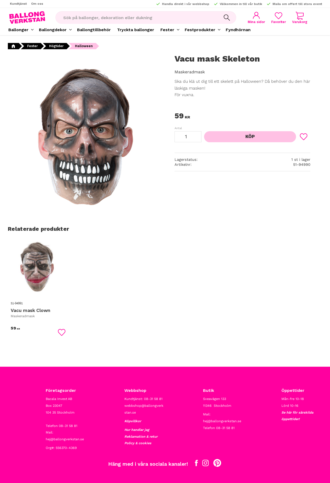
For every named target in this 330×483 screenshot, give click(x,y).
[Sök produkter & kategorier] (136, 17)
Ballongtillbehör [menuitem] (94, 29)
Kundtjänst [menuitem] (18, 4)
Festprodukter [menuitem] (200, 29)
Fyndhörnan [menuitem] (238, 29)
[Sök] (226, 17)
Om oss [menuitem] (37, 4)
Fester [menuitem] (167, 29)
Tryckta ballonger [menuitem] (135, 29)
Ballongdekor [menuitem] (53, 29)
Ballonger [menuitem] (18, 29)
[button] (278, 18)
